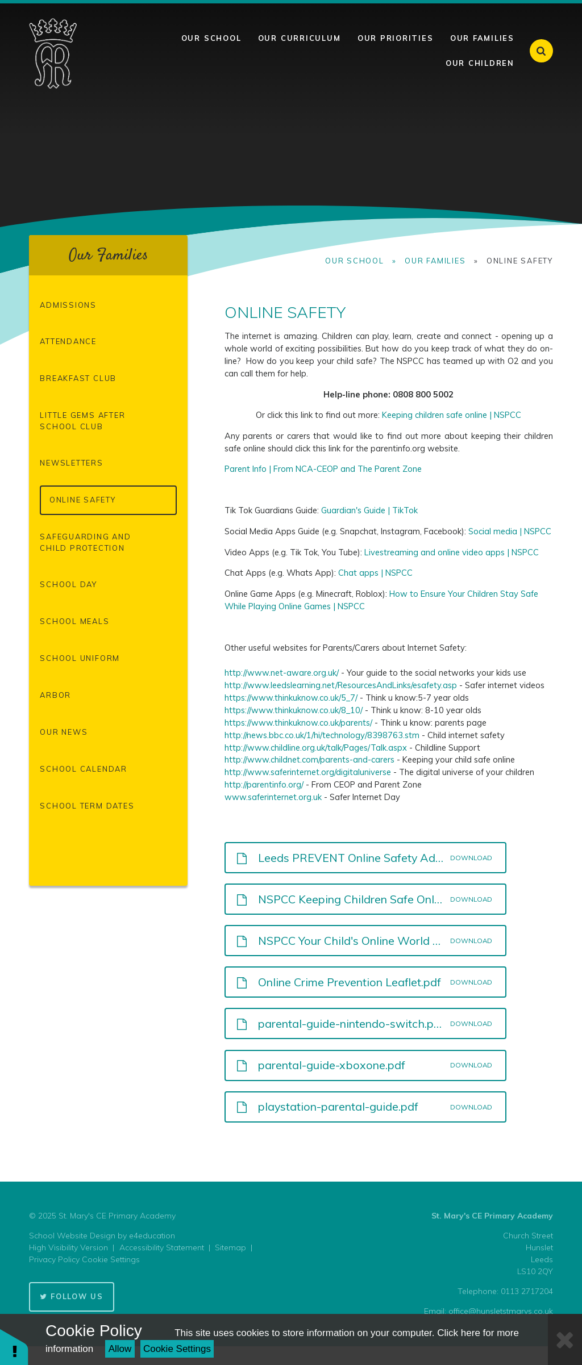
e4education (152, 1235)
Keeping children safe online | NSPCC (451, 414)
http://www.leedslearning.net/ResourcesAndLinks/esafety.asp (341, 685)
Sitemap (230, 1247)
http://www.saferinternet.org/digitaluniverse (308, 772)
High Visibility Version (68, 1247)
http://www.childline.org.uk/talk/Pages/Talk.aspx (316, 747)
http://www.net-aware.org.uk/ (282, 672)
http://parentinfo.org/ (264, 784)
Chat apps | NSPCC (375, 572)
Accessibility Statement (161, 1247)
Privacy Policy (54, 1259)
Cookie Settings (177, 1348)
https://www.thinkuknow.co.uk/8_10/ (294, 710)
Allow (120, 1348)
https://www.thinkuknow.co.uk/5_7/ (291, 697)
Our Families (435, 260)
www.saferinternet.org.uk (273, 797)
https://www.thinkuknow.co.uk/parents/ (298, 722)
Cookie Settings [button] (111, 1259)
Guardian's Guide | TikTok (369, 510)
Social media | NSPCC (509, 531)
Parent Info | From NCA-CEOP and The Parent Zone (323, 468)
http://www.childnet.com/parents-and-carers (309, 759)
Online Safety (520, 260)
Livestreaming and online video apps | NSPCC (451, 552)
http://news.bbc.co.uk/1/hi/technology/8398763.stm (322, 735)
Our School (354, 260)
